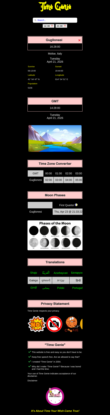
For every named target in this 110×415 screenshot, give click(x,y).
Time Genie (55, 7)
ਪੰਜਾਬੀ (33, 287)
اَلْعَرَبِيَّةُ (45, 272)
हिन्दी (78, 280)
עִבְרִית (60, 280)
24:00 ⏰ (61, 26)
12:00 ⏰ (48, 26)
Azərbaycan (61, 272)
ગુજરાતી (45, 280)
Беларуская (78, 272)
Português (78, 287)
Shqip (33, 272)
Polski (60, 287)
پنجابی (45, 287)
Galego (33, 280)
